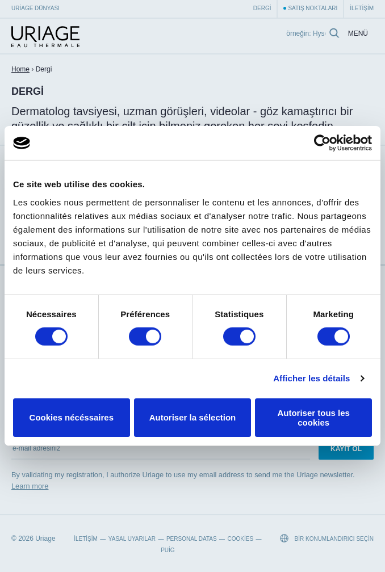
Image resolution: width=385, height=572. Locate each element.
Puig (167, 550)
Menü (358, 33)
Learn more (29, 486)
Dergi (262, 8)
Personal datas (191, 539)
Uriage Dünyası (35, 8)
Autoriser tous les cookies (313, 417)
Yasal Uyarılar (132, 539)
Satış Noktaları (312, 8)
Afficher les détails (311, 378)
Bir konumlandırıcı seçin (327, 538)
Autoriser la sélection (192, 417)
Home (20, 69)
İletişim (362, 8)
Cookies (241, 539)
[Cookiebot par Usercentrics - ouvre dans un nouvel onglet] (322, 143)
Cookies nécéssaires (72, 417)
